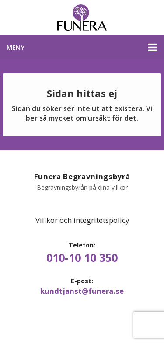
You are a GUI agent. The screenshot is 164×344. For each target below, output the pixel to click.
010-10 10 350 (82, 257)
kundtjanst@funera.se (82, 291)
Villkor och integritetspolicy (82, 220)
